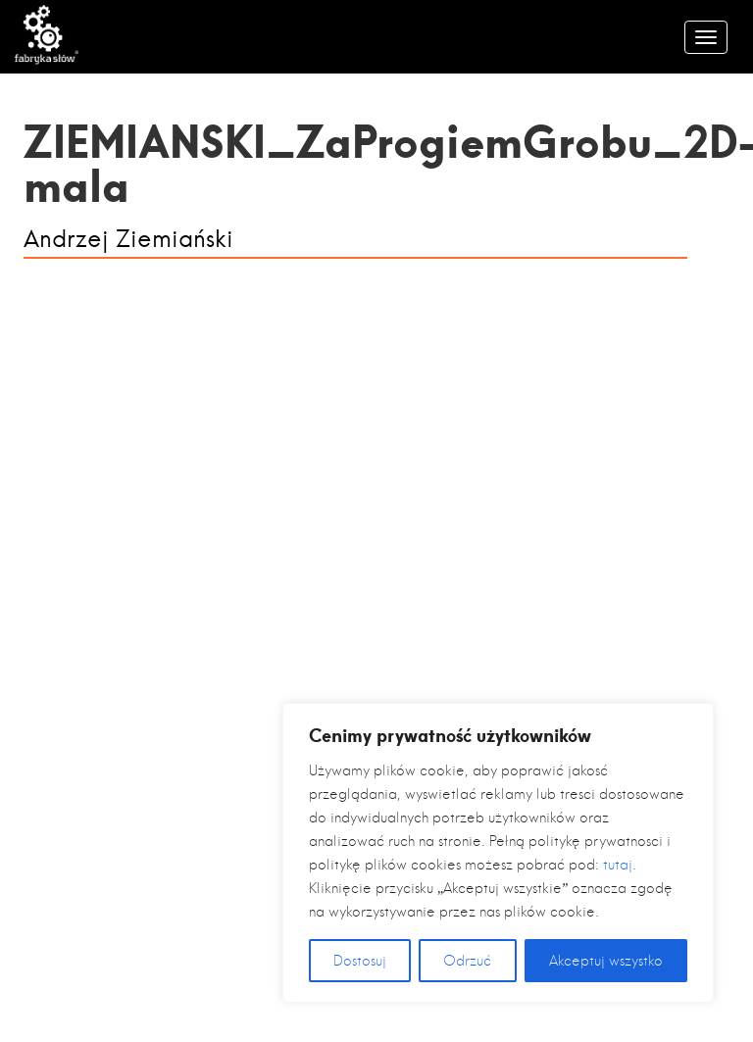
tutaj (617, 864)
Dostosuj (359, 960)
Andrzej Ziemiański (128, 239)
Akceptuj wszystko (606, 960)
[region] (498, 853)
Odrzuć (467, 960)
